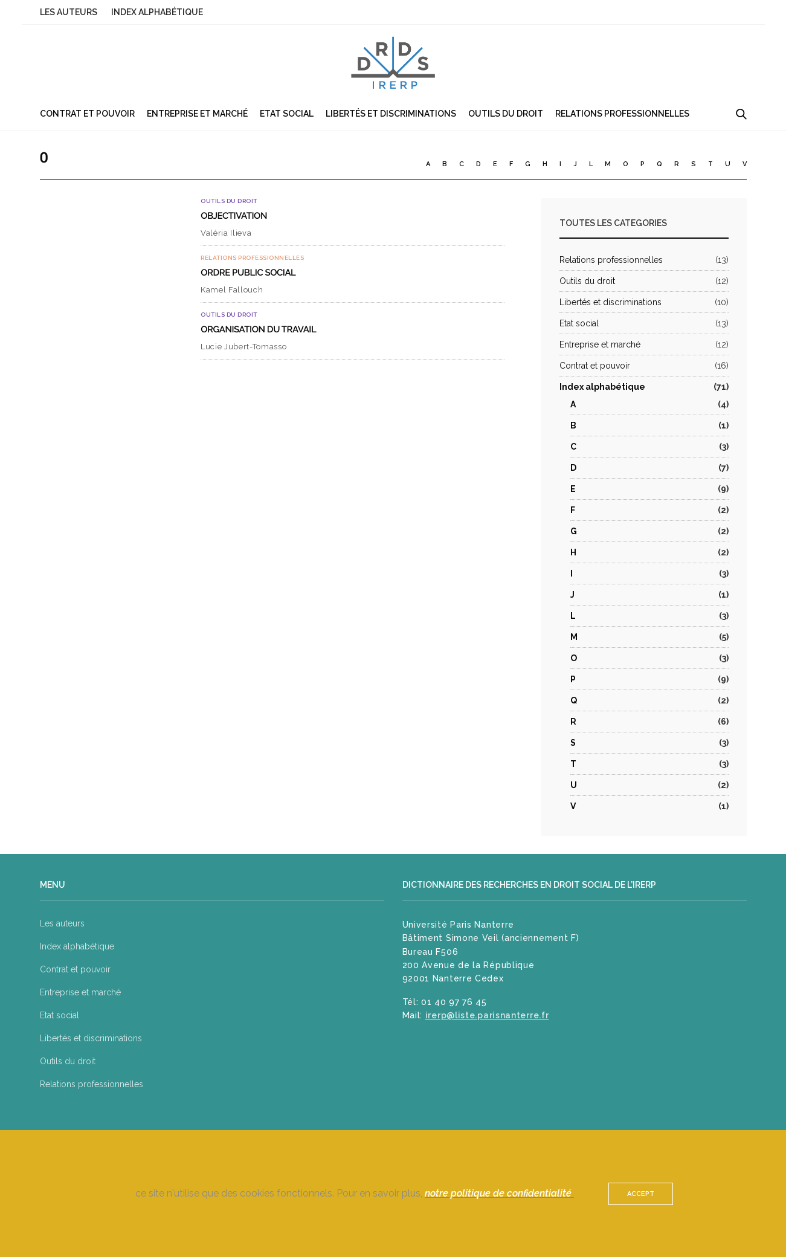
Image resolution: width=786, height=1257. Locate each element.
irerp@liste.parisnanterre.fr (487, 1015)
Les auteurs (68, 12)
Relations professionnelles (622, 113)
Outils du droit (505, 113)
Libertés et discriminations (391, 113)
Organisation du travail (258, 329)
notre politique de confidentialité (499, 1193)
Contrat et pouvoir (87, 113)
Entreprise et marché (197, 113)
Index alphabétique (157, 12)
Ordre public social (248, 272)
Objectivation (234, 215)
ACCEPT (640, 1194)
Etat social (287, 113)
